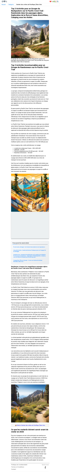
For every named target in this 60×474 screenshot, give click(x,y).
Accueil (4, 4)
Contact (13, 469)
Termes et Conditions (17, 467)
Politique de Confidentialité (19, 464)
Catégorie (11, 4)
